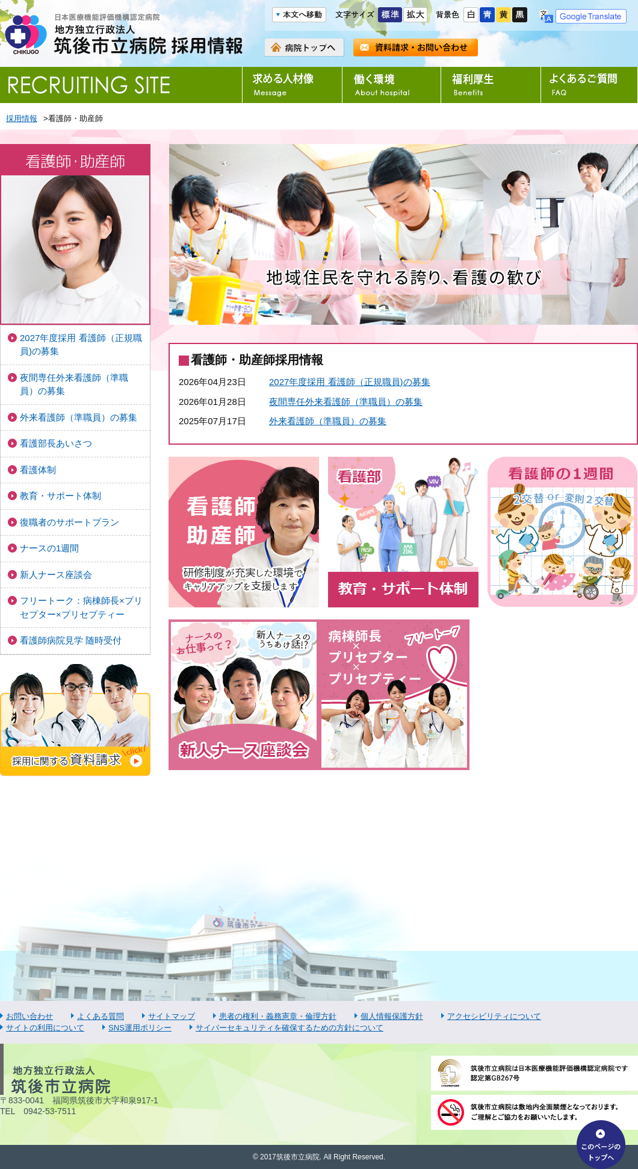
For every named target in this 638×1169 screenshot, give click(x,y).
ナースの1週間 (49, 548)
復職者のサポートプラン (69, 522)
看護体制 (38, 470)
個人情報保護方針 (392, 1016)
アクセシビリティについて (494, 1016)
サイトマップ (171, 1016)
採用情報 (21, 118)
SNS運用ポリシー (140, 1027)
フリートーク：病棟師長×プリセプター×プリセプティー (81, 607)
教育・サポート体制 (60, 495)
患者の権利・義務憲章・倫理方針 (277, 1016)
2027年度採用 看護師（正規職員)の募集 (81, 345)
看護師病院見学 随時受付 (71, 640)
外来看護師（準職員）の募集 (78, 417)
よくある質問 (100, 1016)
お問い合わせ (29, 1016)
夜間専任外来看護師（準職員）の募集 (74, 384)
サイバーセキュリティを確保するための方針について (289, 1027)
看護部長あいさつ (56, 443)
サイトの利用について (45, 1027)
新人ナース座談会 (56, 574)
